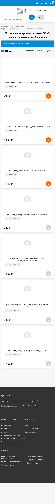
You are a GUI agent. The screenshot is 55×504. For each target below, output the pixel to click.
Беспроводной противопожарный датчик (27, 170)
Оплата (4, 428)
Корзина (28, 425)
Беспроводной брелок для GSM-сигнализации (27, 214)
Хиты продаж (43, 51)
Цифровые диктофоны (35, 459)
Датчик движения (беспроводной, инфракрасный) (27, 126)
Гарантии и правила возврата (13, 438)
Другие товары (32, 463)
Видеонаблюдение (34, 456)
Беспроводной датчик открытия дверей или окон (27, 82)
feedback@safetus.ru (9, 406)
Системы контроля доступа (11, 461)
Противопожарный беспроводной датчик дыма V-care (27, 305)
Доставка (4, 432)
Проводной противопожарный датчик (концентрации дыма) (27, 259)
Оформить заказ (31, 432)
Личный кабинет (31, 428)
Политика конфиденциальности (10, 443)
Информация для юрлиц (10, 435)
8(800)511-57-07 (7, 396)
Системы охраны (17, 26)
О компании (6, 425)
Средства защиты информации (8, 457)
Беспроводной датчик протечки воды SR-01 (27, 350)
